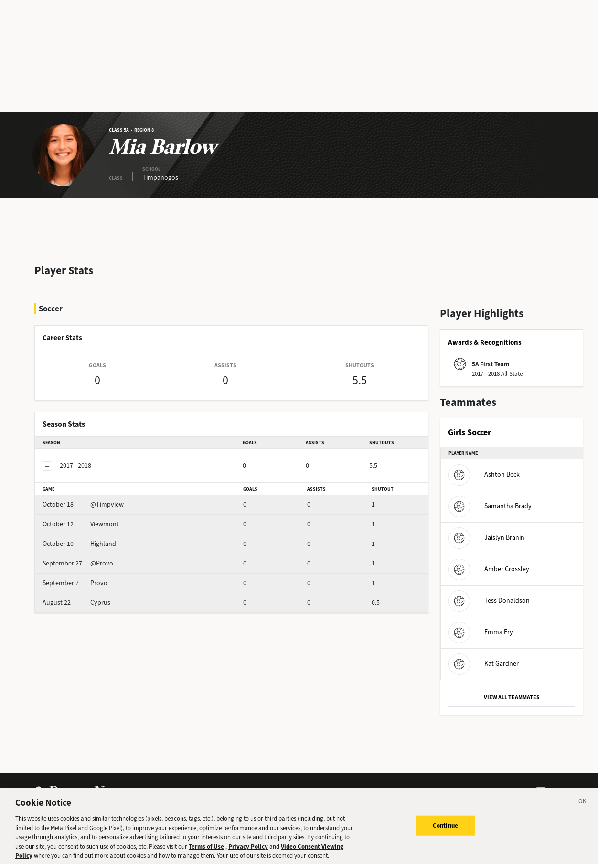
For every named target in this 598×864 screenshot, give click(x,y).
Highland (79, 543)
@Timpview (83, 504)
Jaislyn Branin (486, 537)
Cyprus (76, 602)
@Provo (78, 563)
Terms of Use (206, 853)
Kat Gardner (483, 663)
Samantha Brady (490, 506)
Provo (75, 582)
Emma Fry (480, 632)
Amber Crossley (488, 569)
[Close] (582, 809)
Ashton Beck (484, 474)
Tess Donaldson (489, 600)
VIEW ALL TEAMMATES (512, 697)
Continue (445, 832)
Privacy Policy (248, 853)
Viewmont (81, 524)
